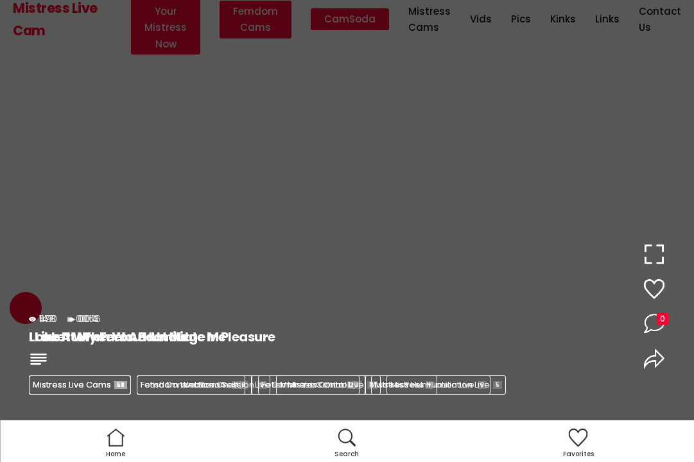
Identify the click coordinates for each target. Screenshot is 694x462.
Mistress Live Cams (80, 385)
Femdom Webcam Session (203, 385)
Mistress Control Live (328, 385)
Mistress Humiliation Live (446, 385)
